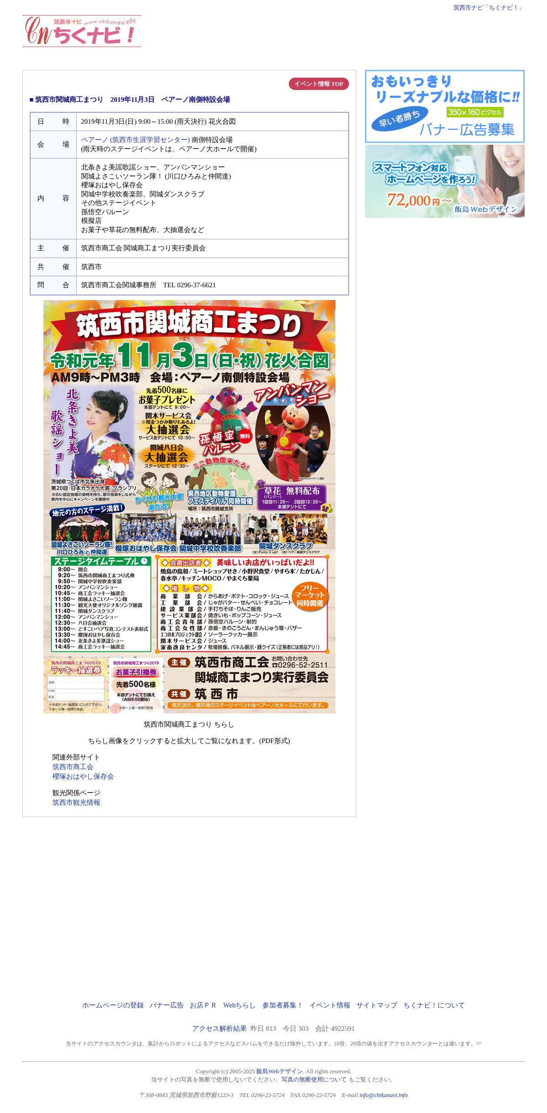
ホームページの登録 (113, 1005)
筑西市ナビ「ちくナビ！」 (489, 7)
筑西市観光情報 (76, 802)
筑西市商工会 (73, 766)
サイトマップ (376, 1005)
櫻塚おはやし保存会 (83, 776)
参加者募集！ (282, 1005)
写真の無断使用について (314, 1079)
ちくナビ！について (434, 1005)
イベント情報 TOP (319, 83)
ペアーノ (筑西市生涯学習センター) (135, 139)
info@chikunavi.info (383, 1095)
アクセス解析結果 (219, 1028)
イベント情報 (329, 1005)
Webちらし (239, 1005)
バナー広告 (167, 1005)
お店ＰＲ (203, 1005)
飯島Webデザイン (279, 1071)
